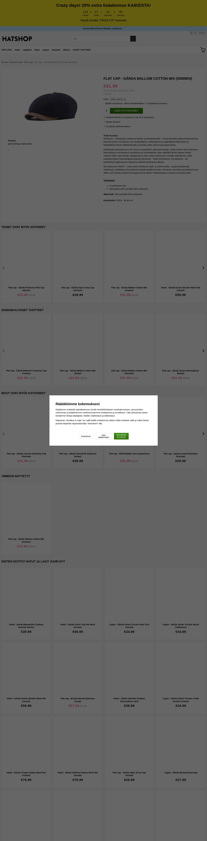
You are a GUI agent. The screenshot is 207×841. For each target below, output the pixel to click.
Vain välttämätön (103, 436)
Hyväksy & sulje (121, 436)
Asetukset (86, 436)
